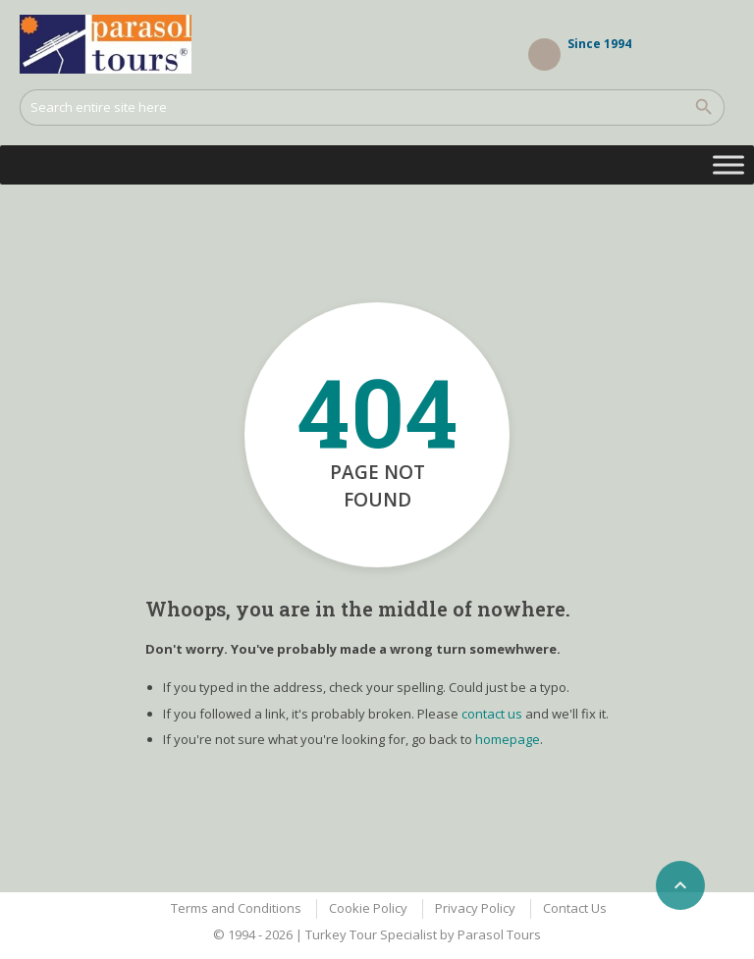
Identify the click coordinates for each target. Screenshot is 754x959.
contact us (491, 713)
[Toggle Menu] (728, 164)
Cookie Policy (368, 908)
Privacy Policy (475, 908)
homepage (507, 739)
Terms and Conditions (236, 908)
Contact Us (575, 908)
